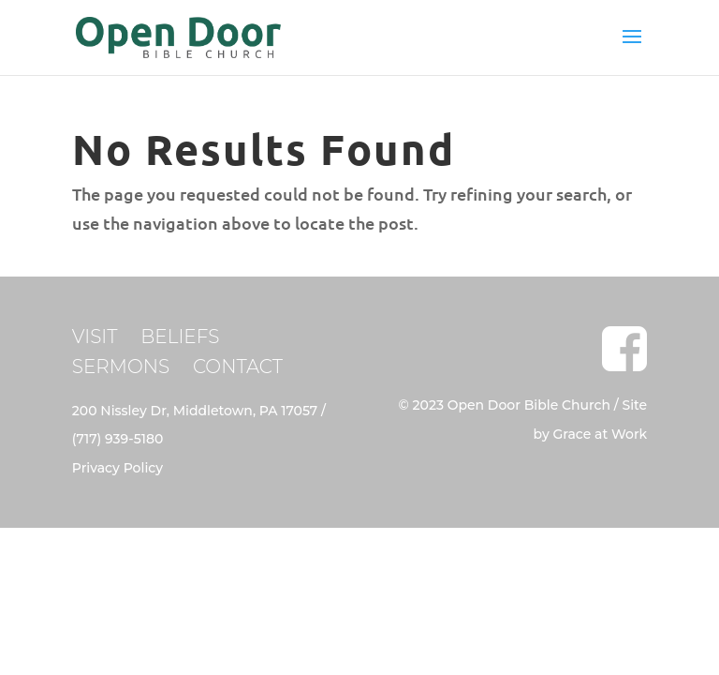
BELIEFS (179, 336)
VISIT (95, 336)
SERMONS (120, 366)
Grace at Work (600, 434)
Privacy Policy (117, 467)
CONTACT (238, 366)
